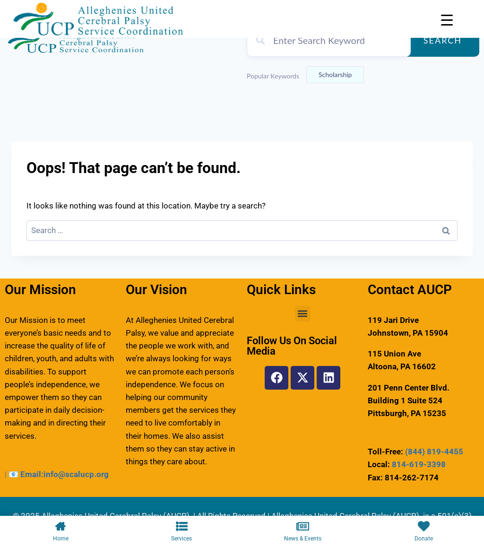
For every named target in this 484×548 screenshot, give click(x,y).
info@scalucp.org (76, 474)
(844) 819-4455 (434, 451)
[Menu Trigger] (447, 20)
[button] (303, 314)
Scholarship (335, 74)
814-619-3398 (419, 464)
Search (443, 40)
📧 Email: (26, 474)
